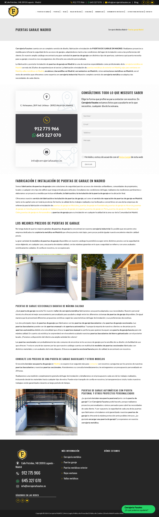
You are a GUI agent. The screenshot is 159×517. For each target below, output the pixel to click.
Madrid (57, 364)
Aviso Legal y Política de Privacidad (76, 513)
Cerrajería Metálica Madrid (117, 29)
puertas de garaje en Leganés (73, 209)
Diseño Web (108, 513)
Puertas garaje (70, 462)
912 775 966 (77, 2)
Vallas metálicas (71, 478)
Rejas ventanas (70, 473)
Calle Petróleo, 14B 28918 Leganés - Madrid (23, 2)
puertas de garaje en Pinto (97, 209)
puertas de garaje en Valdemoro (46, 209)
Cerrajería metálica (72, 457)
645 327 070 (95, 2)
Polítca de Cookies (96, 513)
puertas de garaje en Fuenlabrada (94, 205)
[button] (138, 509)
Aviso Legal (124, 157)
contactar (93, 364)
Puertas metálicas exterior (76, 467)
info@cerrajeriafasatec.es (118, 2)
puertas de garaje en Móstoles (66, 205)
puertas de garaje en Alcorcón (121, 205)
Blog (136, 2)
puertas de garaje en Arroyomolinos (36, 212)
